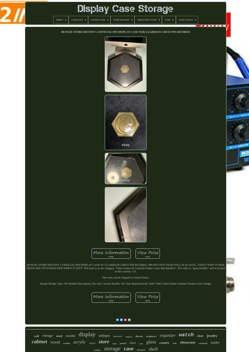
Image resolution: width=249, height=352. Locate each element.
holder (215, 342)
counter (70, 336)
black (133, 342)
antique (104, 335)
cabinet (39, 341)
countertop (203, 343)
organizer (168, 335)
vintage (47, 335)
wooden (66, 343)
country (164, 342)
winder (97, 350)
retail (141, 344)
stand (59, 336)
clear (200, 336)
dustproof (129, 337)
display (87, 334)
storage (112, 349)
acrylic (79, 342)
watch (186, 335)
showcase (187, 342)
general (123, 343)
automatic (117, 336)
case (129, 348)
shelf (153, 349)
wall (36, 336)
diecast (139, 336)
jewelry (212, 336)
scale (175, 343)
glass (151, 341)
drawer (141, 350)
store (104, 341)
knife (114, 344)
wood (55, 342)
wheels (92, 343)
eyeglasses (151, 336)
